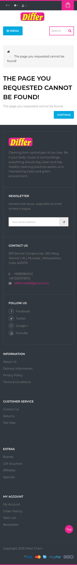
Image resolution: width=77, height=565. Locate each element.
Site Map (9, 423)
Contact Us (11, 409)
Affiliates (9, 470)
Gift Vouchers (12, 464)
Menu (13, 31)
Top (69, 529)
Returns (8, 416)
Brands (8, 457)
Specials (9, 477)
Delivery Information (18, 368)
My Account (11, 504)
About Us (9, 362)
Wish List (9, 518)
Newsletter (11, 525)
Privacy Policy (13, 375)
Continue (64, 114)
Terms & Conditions (17, 382)
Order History (12, 511)
